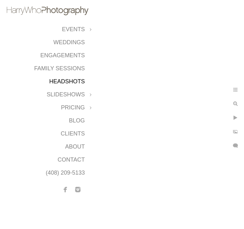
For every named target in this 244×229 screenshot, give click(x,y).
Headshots (67, 81)
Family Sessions (59, 68)
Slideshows (66, 94)
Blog (77, 120)
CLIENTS (73, 133)
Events (73, 29)
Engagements (62, 55)
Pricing (73, 107)
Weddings (69, 42)
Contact (71, 159)
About (75, 146)
